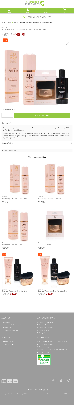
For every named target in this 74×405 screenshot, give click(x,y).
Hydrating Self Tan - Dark (12, 245)
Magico (53, 394)
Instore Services (8, 344)
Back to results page (10, 150)
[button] (67, 43)
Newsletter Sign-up (10, 330)
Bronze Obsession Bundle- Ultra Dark (53, 291)
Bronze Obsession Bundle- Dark (15, 291)
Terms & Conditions (45, 344)
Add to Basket (42, 115)
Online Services (8, 341)
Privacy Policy (43, 347)
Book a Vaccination (45, 325)
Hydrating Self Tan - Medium (49, 199)
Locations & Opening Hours (13, 325)
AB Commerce (68, 394)
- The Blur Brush (44, 245)
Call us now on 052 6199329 (37, 390)
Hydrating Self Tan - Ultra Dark (14, 199)
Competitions (43, 333)
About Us (6, 322)
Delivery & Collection (45, 327)
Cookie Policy (43, 352)
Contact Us (6, 327)
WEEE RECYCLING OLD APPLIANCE (52, 341)
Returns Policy (43, 330)
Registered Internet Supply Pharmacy (52, 349)
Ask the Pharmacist (45, 322)
